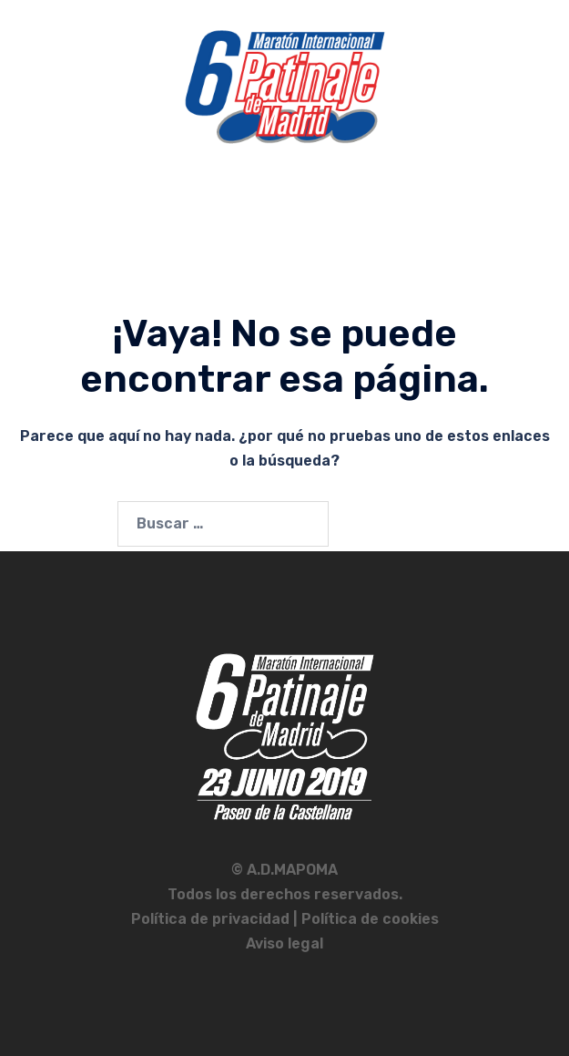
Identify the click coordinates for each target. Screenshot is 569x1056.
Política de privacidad (212, 919)
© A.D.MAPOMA (284, 869)
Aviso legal (284, 943)
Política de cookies (370, 919)
